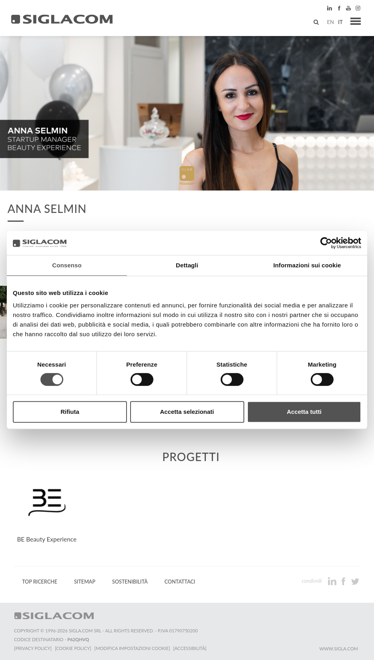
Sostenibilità (130, 582)
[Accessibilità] (190, 648)
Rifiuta (69, 411)
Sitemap (84, 582)
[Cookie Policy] (73, 648)
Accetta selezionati (187, 411)
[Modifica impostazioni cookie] (132, 648)
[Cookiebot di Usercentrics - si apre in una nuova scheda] (326, 243)
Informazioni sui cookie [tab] (307, 265)
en (330, 22)
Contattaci (180, 582)
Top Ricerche (39, 582)
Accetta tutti (304, 411)
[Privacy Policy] (33, 648)
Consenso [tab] (66, 265)
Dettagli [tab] (187, 265)
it (340, 22)
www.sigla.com (338, 648)
